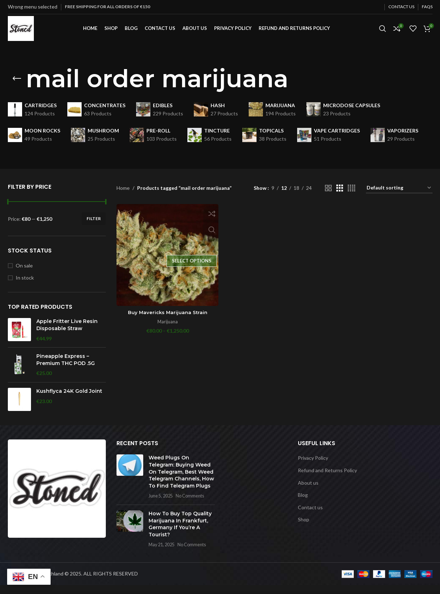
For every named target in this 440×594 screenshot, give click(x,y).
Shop (303, 528)
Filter (94, 227)
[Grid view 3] (339, 197)
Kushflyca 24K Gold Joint (69, 400)
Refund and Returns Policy (327, 479)
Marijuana (166, 329)
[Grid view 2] (328, 197)
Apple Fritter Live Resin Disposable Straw (67, 333)
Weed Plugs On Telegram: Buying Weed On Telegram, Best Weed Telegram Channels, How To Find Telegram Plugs (181, 480)
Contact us (310, 516)
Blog (303, 504)
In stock (25, 286)
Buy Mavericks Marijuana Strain (167, 320)
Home (123, 197)
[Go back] (17, 87)
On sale (24, 274)
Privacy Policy (313, 467)
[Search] (383, 33)
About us (308, 491)
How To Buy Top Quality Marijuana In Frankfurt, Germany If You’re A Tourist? (180, 533)
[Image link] (57, 497)
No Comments (190, 504)
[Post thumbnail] (130, 485)
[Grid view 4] (351, 197)
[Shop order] (399, 197)
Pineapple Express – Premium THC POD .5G (65, 368)
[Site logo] (25, 32)
